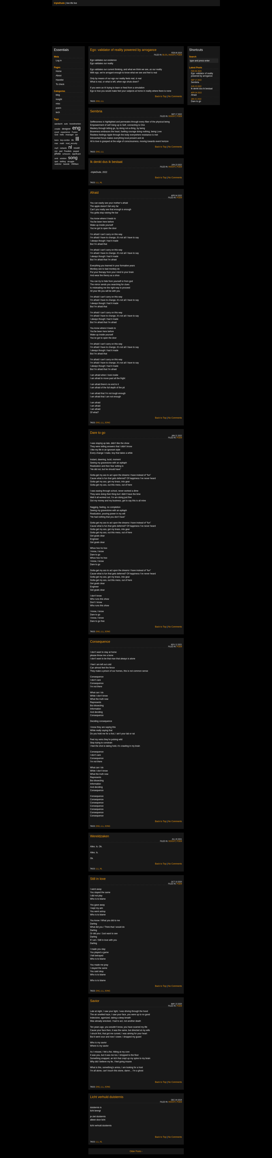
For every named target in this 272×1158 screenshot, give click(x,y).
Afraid (94, 192)
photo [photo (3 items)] (58, 153)
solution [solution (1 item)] (63, 158)
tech (58, 112)
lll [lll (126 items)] (77, 139)
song (107, 423)
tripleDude (59, 3)
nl (101, 183)
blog (58, 95)
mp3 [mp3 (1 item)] (56, 148)
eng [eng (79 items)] (76, 128)
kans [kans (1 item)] (57, 140)
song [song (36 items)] (73, 157)
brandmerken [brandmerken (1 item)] (75, 124)
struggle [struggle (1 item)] (70, 161)
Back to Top (160, 96)
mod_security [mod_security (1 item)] (71, 143)
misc (58, 103)
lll (102, 101)
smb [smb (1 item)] (56, 158)
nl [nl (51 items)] (70, 147)
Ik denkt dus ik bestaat (106, 162)
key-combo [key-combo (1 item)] (65, 140)
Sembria (96, 111)
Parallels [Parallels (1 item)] (68, 151)
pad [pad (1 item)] (60, 151)
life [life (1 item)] (72, 140)
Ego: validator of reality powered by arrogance (123, 50)
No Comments (175, 96)
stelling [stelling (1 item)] (63, 161)
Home (59, 71)
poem (58, 108)
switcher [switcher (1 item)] (58, 164)
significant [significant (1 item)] (76, 154)
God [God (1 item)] (56, 135)
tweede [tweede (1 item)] (66, 164)
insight (59, 99)
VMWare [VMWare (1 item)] (75, 164)
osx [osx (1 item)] (56, 151)
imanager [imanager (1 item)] (70, 135)
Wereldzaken (99, 836)
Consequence (100, 641)
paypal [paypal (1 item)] (76, 151)
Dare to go (97, 432)
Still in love (98, 879)
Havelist (60, 80)
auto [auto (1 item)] (66, 124)
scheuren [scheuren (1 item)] (66, 154)
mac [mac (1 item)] (56, 143)
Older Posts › (136, 1151)
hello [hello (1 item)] (62, 135)
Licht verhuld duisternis (106, 1097)
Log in (59, 60)
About (58, 75)
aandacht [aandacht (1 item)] (59, 124)
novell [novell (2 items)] (77, 148)
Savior (94, 1001)
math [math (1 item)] (62, 143)
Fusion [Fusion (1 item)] (75, 132)
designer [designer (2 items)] (66, 129)
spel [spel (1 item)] (56, 161)
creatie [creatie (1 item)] (57, 129)
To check (60, 84)
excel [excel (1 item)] (57, 132)
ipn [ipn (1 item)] (76, 135)
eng (98, 101)
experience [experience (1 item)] (65, 132)
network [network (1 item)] (63, 148)
